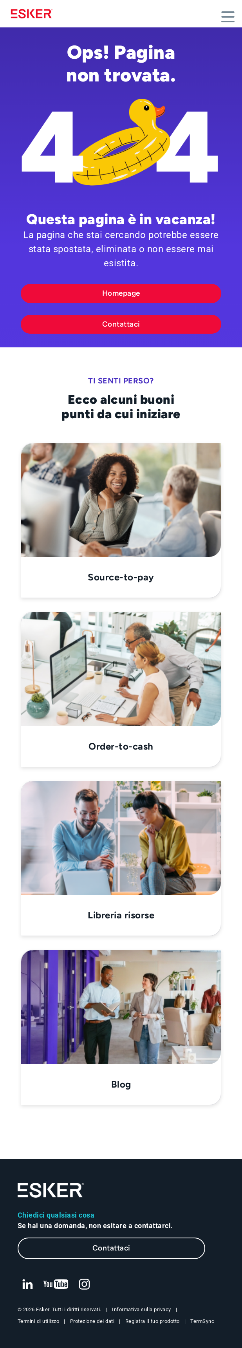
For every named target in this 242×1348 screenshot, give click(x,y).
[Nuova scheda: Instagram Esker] (84, 1284)
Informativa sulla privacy (141, 1309)
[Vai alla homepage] (51, 1190)
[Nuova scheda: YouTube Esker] (56, 1284)
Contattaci (121, 324)
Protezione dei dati (92, 1321)
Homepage (121, 293)
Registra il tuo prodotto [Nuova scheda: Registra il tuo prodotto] (152, 1321)
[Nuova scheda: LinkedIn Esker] (27, 1284)
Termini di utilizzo (39, 1321)
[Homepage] (33, 13)
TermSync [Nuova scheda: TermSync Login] (202, 1321)
